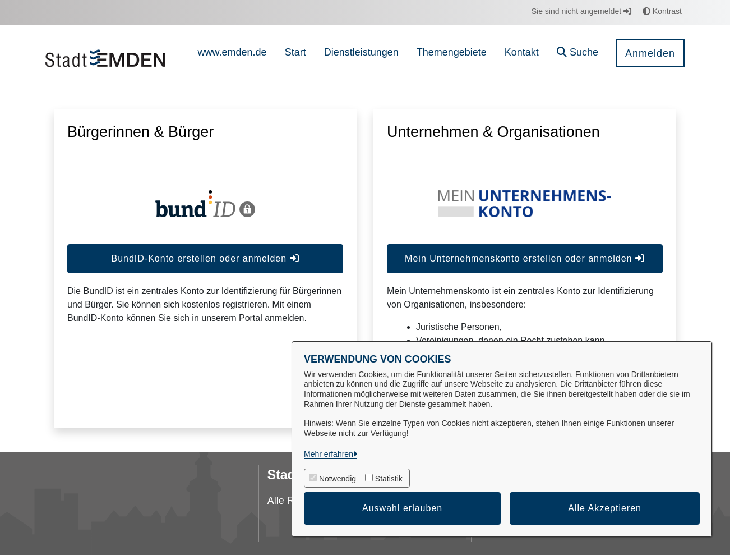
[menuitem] (232, 53)
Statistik (389, 478)
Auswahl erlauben (402, 508)
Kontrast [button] (662, 11)
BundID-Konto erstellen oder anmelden (205, 258)
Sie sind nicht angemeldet (581, 11)
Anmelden (650, 53)
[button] (577, 53)
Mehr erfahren (328, 453)
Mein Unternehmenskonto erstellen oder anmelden (525, 258)
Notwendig (337, 478)
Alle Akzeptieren (604, 508)
